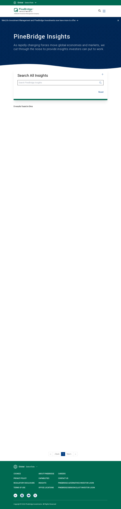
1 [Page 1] (63, 454)
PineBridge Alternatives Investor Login (76, 483)
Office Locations (46, 488)
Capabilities (44, 478)
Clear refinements (103, 92)
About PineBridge (46, 474)
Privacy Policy (20, 478)
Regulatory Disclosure (24, 483)
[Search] (60, 82)
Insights (42, 483)
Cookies (17, 474)
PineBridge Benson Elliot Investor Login (76, 488)
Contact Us (63, 478)
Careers (62, 474)
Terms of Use (19, 488)
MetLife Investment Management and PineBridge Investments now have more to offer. (40, 20)
